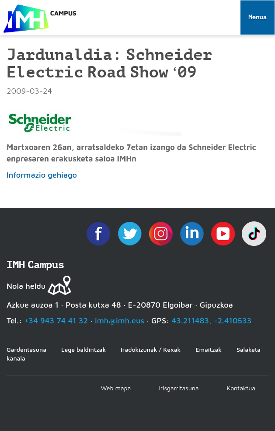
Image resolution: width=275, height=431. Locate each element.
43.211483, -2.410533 (212, 320)
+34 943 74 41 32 (56, 320)
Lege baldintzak (83, 349)
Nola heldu (26, 286)
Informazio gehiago (42, 174)
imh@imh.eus (119, 320)
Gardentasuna (26, 349)
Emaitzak (208, 349)
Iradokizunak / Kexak (151, 349)
